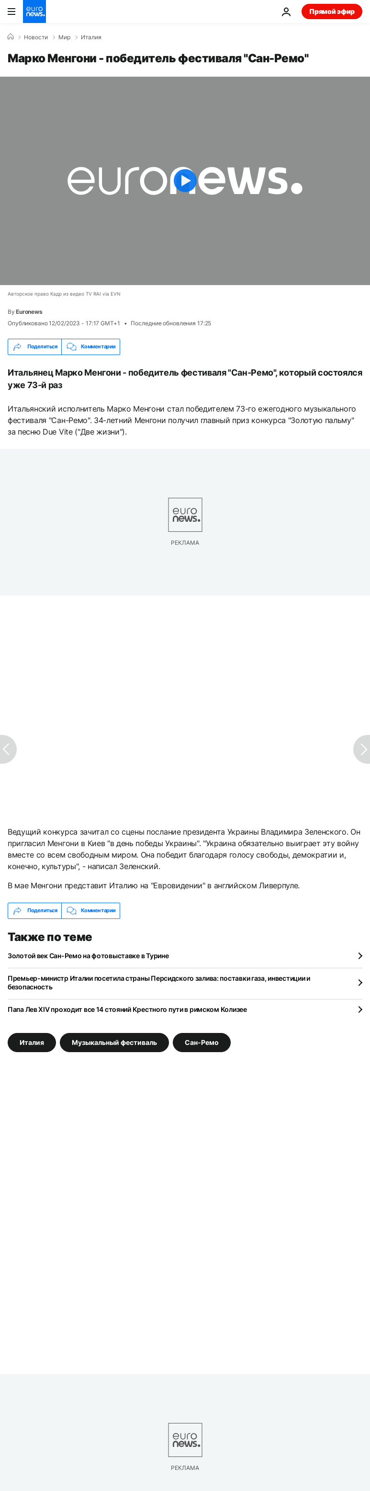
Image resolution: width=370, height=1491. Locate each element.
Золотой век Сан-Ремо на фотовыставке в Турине (88, 956)
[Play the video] (185, 181)
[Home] (10, 37)
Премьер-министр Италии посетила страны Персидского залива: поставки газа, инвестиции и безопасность (159, 982)
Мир (64, 37)
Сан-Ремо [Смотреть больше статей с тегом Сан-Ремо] (202, 1042)
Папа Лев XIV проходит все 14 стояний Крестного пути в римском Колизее (127, 1009)
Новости (36, 37)
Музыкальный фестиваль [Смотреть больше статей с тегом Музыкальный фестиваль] (114, 1042)
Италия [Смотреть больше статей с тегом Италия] (32, 1042)
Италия (91, 37)
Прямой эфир (332, 11)
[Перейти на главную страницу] (34, 11)
